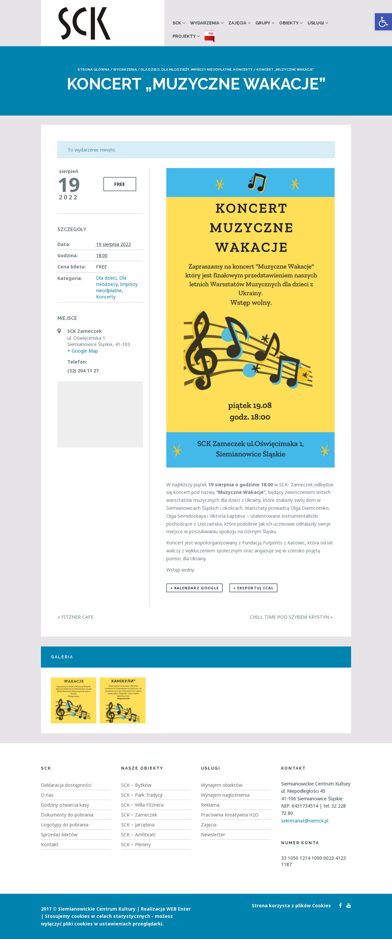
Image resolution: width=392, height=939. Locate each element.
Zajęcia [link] (237, 22)
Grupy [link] (262, 22)
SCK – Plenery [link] (136, 844)
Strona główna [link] (94, 69)
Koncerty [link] (243, 69)
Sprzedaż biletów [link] (59, 834)
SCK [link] (177, 22)
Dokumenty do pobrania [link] (67, 815)
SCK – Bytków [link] (136, 785)
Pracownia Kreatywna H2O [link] (230, 815)
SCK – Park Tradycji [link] (141, 795)
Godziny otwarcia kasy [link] (65, 805)
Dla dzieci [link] (150, 69)
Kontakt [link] (49, 844)
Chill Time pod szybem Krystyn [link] (291, 617)
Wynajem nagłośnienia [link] (225, 795)
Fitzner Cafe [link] (75, 617)
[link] (383, 21)
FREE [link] (119, 184)
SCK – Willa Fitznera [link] (142, 805)
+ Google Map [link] (82, 351)
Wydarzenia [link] (204, 22)
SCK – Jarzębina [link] (137, 824)
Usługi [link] (316, 22)
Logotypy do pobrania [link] (64, 824)
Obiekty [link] (289, 22)
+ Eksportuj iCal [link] (253, 587)
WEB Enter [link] (178, 909)
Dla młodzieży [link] (175, 69)
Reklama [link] (210, 805)
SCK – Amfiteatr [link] (138, 834)
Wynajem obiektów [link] (222, 785)
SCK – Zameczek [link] (139, 815)
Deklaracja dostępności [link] (66, 785)
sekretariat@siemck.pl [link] (304, 820)
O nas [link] (47, 795)
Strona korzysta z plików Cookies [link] (291, 905)
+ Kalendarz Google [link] (194, 587)
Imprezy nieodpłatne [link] (211, 69)
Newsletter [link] (213, 834)
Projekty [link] (184, 36)
